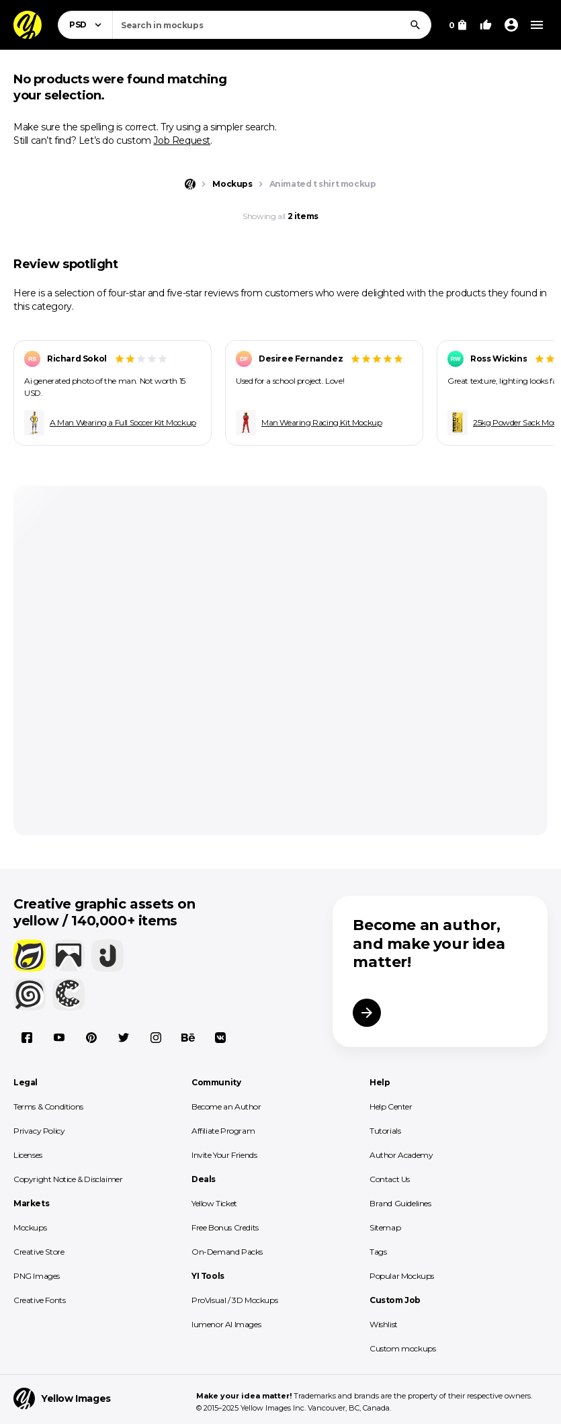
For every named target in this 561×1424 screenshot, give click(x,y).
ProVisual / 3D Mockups (234, 1300)
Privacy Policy (38, 1131)
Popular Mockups (402, 1276)
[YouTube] (59, 1037)
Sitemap (385, 1227)
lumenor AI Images (226, 1324)
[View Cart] (458, 25)
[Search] (415, 25)
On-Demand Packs (227, 1252)
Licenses (27, 1155)
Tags (378, 1252)
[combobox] (272, 24)
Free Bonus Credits (225, 1227)
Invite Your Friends (224, 1155)
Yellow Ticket (214, 1203)
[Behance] (188, 1037)
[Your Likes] (486, 25)
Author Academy (401, 1155)
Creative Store (38, 1252)
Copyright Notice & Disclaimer (67, 1179)
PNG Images (36, 1276)
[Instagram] (155, 1037)
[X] (123, 1037)
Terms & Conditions (48, 1106)
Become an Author (226, 1106)
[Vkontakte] (220, 1037)
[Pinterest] (91, 1037)
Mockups (29, 1227)
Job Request (181, 140)
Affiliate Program (223, 1131)
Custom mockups (402, 1348)
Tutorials (385, 1131)
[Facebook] (26, 1037)
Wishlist (384, 1324)
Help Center (391, 1106)
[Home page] (190, 184)
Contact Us (390, 1179)
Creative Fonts (39, 1300)
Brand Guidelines (400, 1203)
